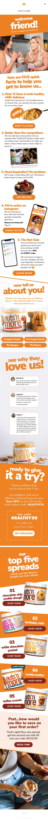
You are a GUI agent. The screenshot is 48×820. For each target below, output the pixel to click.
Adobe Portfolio (26, 817)
